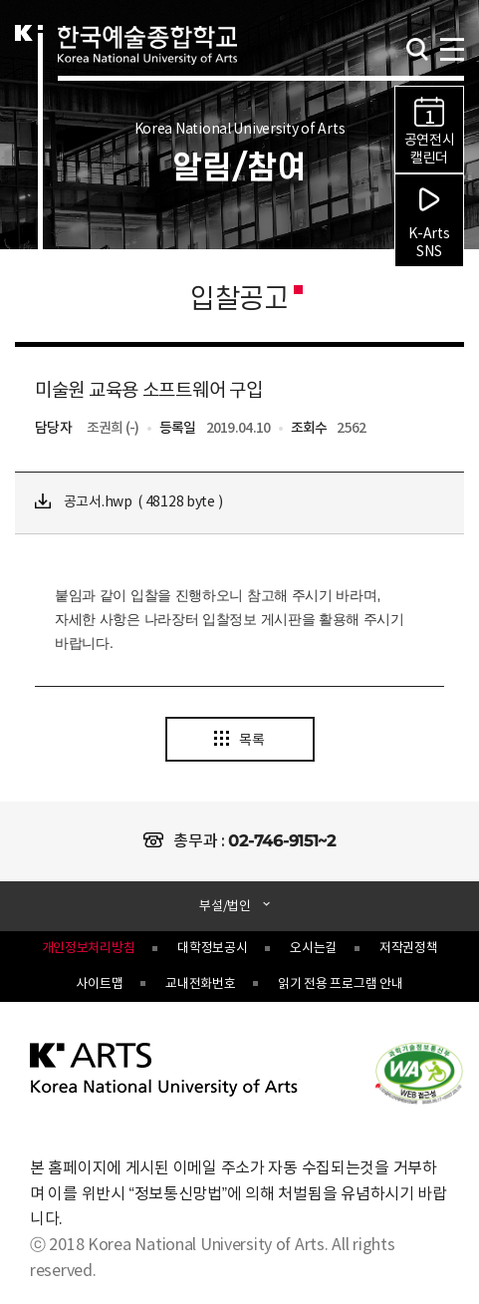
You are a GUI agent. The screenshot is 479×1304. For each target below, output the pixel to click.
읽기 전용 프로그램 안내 (340, 984)
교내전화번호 (200, 984)
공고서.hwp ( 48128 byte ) (128, 502)
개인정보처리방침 (88, 948)
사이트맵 (99, 984)
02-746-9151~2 (281, 840)
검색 (417, 50)
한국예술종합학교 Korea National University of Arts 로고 (147, 66)
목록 (239, 740)
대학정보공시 (212, 948)
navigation (451, 47)
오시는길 (313, 948)
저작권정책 (408, 948)
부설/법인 (226, 906)
